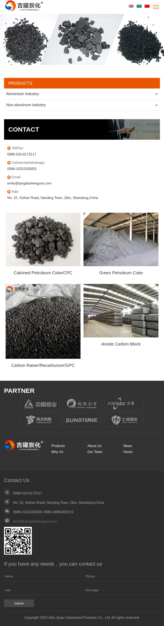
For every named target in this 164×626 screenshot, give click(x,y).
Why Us (57, 452)
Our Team (94, 452)
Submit (19, 603)
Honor (128, 452)
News (127, 446)
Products (58, 446)
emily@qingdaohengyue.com (35, 521)
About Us (94, 446)
